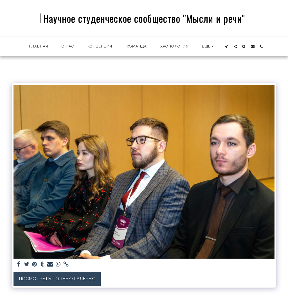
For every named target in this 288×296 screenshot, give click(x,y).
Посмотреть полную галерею (57, 278)
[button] (226, 46)
